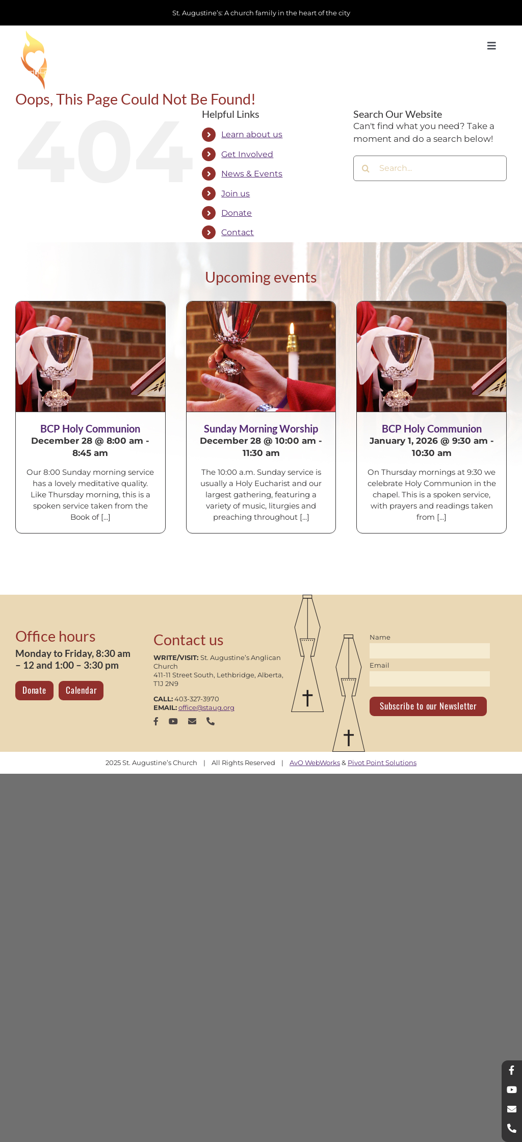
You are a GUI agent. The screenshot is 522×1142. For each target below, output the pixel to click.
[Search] (366, 168)
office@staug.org (206, 707)
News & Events (251, 174)
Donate (236, 213)
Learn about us (251, 134)
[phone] (210, 721)
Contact (237, 232)
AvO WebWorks (315, 762)
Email (379, 665)
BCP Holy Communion (90, 428)
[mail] (192, 721)
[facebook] (156, 721)
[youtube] (173, 721)
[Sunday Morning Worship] (261, 356)
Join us (235, 193)
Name (380, 637)
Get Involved (247, 154)
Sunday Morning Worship (261, 428)
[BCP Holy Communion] (90, 356)
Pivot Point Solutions (382, 762)
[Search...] (430, 168)
